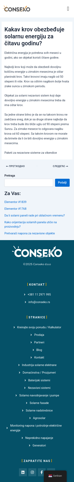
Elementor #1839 (15, 202)
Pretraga (9, 175)
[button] (68, 9)
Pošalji (62, 182)
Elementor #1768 (15, 209)
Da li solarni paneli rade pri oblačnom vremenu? (34, 215)
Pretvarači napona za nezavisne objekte (29, 233)
